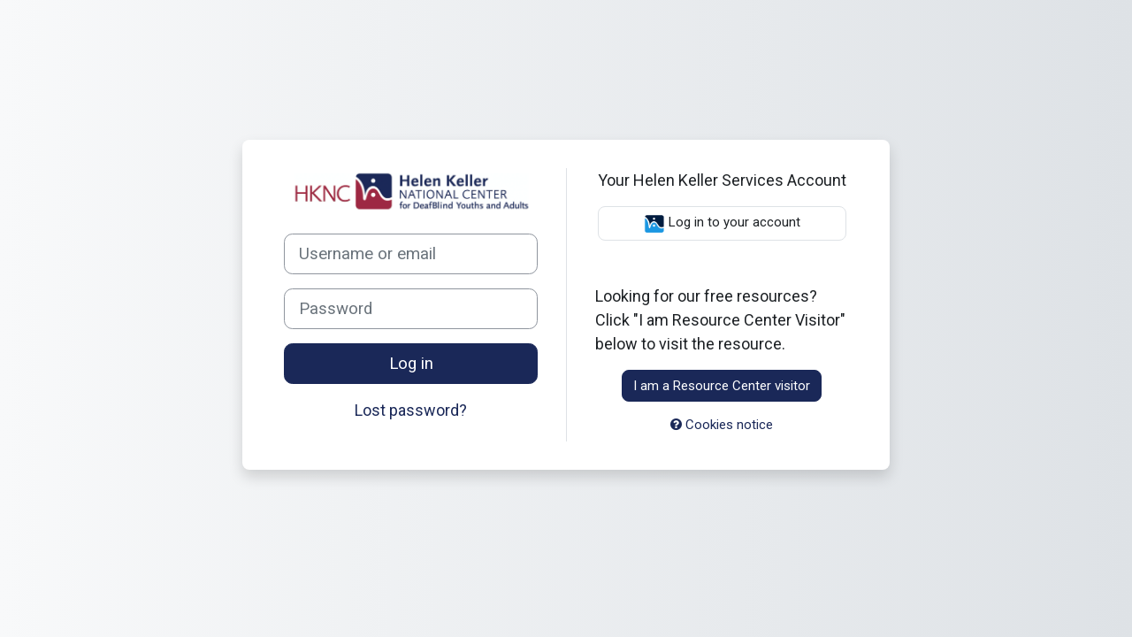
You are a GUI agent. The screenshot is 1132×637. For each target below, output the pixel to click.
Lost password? (411, 410)
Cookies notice (721, 425)
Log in (411, 363)
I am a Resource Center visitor (721, 386)
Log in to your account (722, 223)
